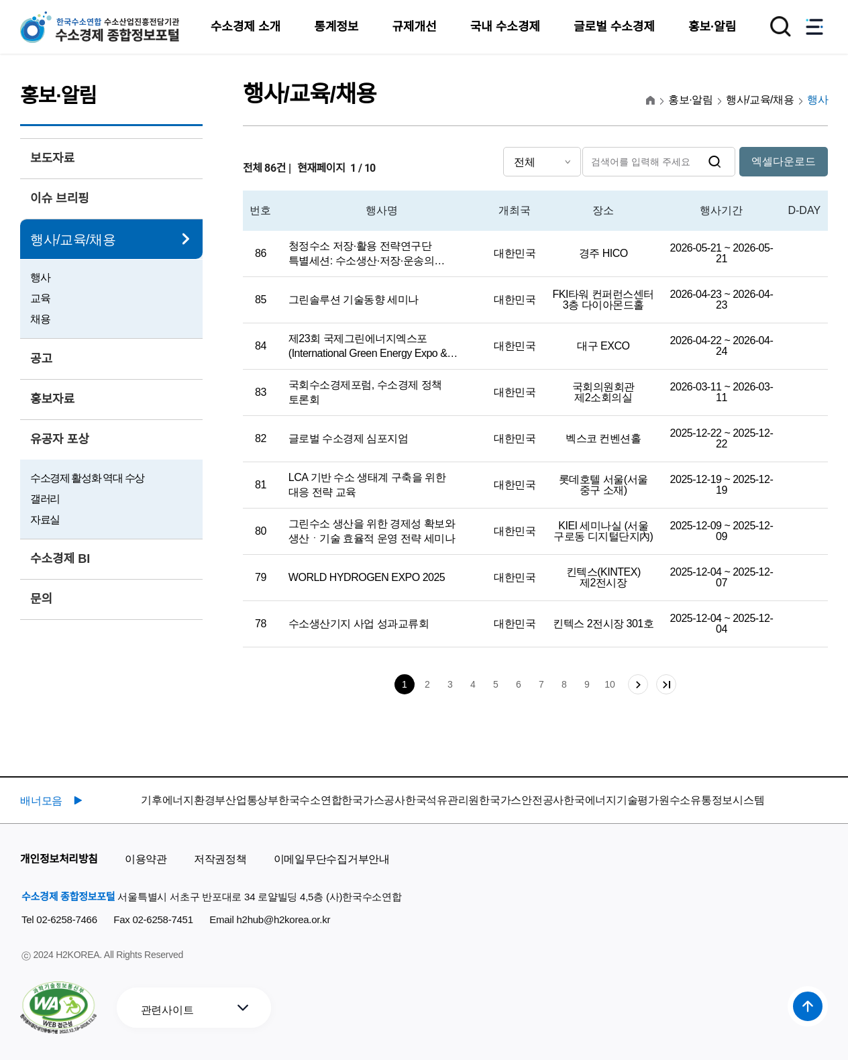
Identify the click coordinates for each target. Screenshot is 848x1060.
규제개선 (414, 27)
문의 (41, 599)
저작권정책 (220, 859)
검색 (714, 162)
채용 (40, 319)
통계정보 (336, 27)
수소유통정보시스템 (717, 800)
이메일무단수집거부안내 (332, 859)
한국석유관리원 (442, 800)
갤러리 (45, 499)
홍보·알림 (712, 27)
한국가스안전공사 (521, 800)
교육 (40, 298)
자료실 (45, 519)
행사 (40, 277)
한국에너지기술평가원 (617, 800)
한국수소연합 (310, 800)
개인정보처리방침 (59, 859)
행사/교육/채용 (72, 239)
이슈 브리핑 (59, 198)
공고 (41, 359)
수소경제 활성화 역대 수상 (87, 478)
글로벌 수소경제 (614, 27)
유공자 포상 (59, 439)
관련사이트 (167, 1010)
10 (609, 684)
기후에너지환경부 (183, 800)
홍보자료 (52, 399)
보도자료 (52, 158)
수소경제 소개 (245, 27)
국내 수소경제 (505, 27)
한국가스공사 (373, 800)
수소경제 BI (60, 559)
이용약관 (146, 859)
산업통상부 (251, 800)
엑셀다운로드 (783, 161)
